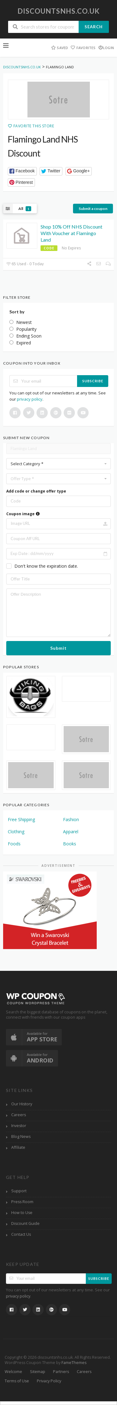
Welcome (13, 1371)
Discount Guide (25, 1223)
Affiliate (18, 1147)
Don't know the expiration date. (46, 566)
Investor (18, 1125)
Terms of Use (17, 1381)
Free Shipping (21, 819)
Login (106, 47)
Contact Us (21, 1234)
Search (94, 26)
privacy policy (29, 399)
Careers (18, 1114)
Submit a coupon (93, 208)
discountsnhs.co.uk (58, 11)
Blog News (21, 1136)
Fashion (71, 819)
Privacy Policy (49, 1381)
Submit (58, 648)
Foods (14, 844)
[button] (22, 171)
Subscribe (92, 381)
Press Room (22, 1201)
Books (69, 844)
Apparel (70, 831)
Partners (61, 1371)
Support (19, 1191)
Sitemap (37, 1371)
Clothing (16, 831)
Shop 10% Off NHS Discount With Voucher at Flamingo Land (71, 233)
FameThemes (73, 1362)
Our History (21, 1104)
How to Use (21, 1212)
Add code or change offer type (36, 491)
